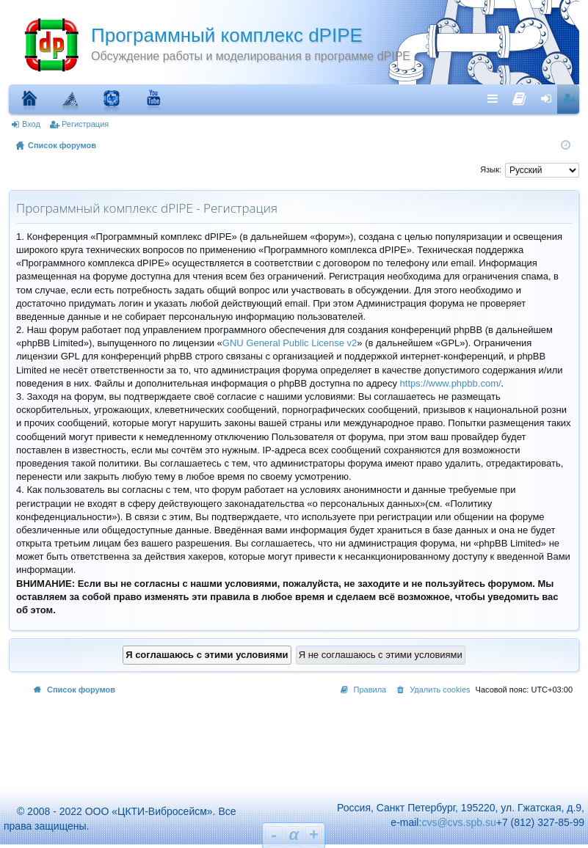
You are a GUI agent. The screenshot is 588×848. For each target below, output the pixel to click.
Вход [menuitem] (549, 98)
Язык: (490, 169)
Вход (31, 124)
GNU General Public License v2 (289, 342)
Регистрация (85, 124)
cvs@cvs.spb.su (458, 822)
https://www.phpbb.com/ (450, 383)
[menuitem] (519, 95)
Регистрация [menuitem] (571, 98)
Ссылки (496, 98)
